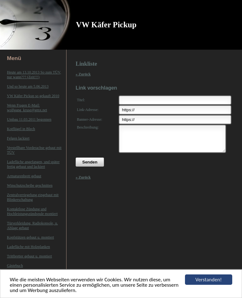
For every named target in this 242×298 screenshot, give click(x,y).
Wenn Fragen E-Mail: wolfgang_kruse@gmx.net (27, 107)
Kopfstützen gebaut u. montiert (30, 237)
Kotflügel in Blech (21, 129)
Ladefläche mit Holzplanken (28, 247)
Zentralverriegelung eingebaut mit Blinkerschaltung (33, 197)
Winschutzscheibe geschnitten (29, 185)
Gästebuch (15, 265)
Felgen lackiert (18, 138)
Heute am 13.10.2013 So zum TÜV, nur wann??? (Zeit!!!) (34, 74)
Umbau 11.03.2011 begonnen (29, 119)
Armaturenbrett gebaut (24, 176)
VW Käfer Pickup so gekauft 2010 (33, 96)
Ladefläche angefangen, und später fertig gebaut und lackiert (33, 164)
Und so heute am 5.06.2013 (28, 86)
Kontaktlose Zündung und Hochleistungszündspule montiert (32, 211)
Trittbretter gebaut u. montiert (29, 256)
